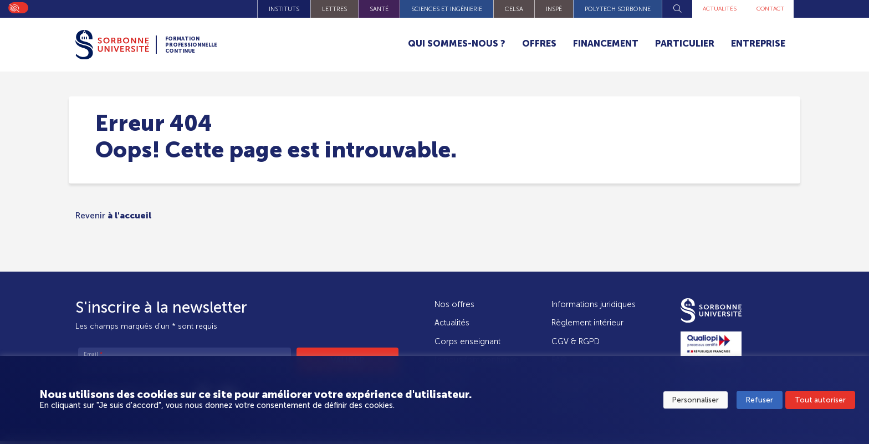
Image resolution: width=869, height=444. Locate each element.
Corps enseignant (467, 341)
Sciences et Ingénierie (437, 9)
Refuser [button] (759, 400)
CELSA (504, 9)
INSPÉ (544, 9)
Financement (605, 43)
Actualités (712, 9)
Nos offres (454, 304)
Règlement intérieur (587, 323)
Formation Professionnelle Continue (205, 45)
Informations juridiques (593, 304)
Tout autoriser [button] (820, 400)
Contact (768, 9)
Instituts (274, 9)
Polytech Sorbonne (608, 9)
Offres (539, 43)
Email (93, 354)
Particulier (684, 43)
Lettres (325, 9)
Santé (369, 9)
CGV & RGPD (575, 341)
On (13, 7)
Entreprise (758, 43)
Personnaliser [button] (695, 400)
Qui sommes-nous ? (456, 43)
